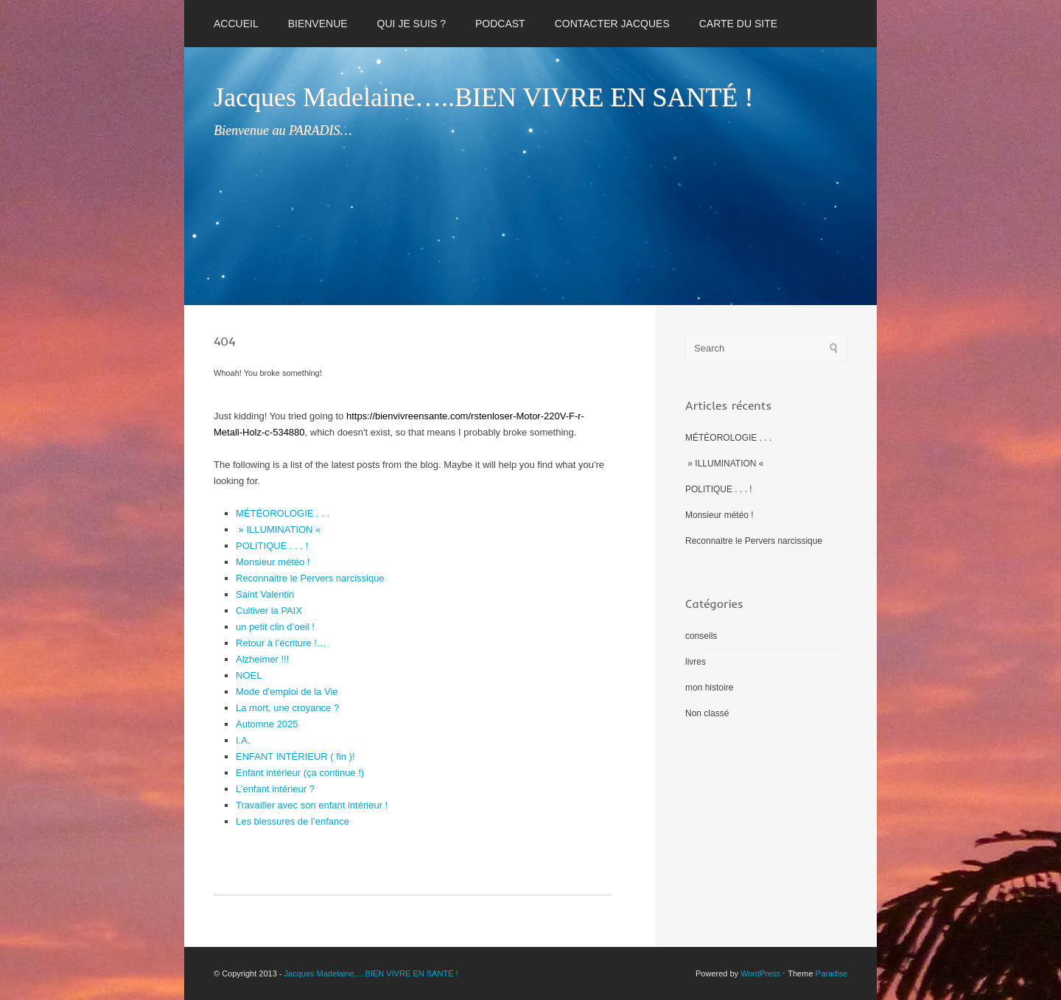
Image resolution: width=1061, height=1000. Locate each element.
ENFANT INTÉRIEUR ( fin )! (295, 756)
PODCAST (500, 23)
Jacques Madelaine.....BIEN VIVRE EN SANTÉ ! (371, 973)
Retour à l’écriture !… (281, 642)
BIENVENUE (318, 23)
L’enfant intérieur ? (275, 788)
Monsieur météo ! (272, 561)
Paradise (831, 973)
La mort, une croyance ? (287, 707)
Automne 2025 (267, 724)
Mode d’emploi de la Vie (287, 691)
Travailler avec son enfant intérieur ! (312, 805)
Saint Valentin (265, 594)
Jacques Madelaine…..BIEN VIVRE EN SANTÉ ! (483, 97)
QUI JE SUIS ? (411, 23)
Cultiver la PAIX (269, 610)
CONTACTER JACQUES (612, 23)
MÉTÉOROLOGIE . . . (282, 513)
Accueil (236, 23)
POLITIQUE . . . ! (272, 545)
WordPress (760, 973)
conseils (701, 636)
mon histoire (709, 687)
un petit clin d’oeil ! (275, 626)
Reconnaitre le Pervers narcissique (310, 578)
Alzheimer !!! (262, 659)
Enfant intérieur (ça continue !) (300, 772)
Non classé (707, 713)
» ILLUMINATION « (279, 529)
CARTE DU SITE (738, 23)
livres (695, 662)
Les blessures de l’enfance (292, 821)
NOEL (249, 675)
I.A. (243, 740)
